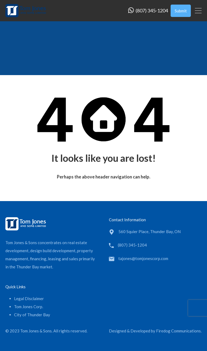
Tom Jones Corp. (28, 306)
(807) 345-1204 (152, 10)
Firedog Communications (178, 330)
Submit (181, 10)
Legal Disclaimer (29, 298)
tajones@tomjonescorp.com (143, 258)
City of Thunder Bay (32, 314)
